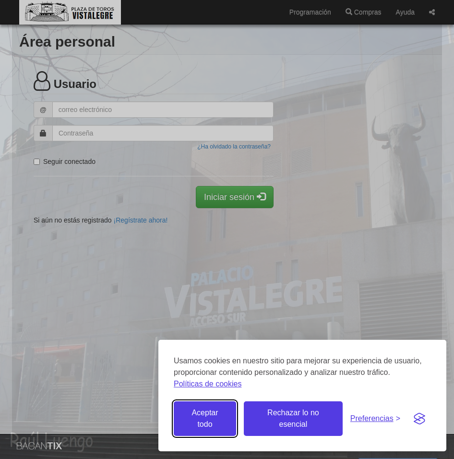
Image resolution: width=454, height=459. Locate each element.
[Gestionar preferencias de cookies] (375, 419)
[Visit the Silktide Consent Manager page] (419, 418)
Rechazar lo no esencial (293, 418)
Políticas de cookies (207, 384)
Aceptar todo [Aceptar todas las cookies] (204, 418)
